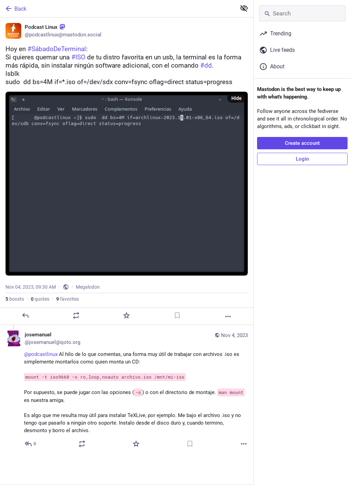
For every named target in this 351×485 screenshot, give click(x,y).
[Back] (117, 8)
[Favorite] (126, 315)
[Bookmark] (177, 315)
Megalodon (88, 287)
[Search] (302, 13)
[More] (228, 316)
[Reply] (25, 315)
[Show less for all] (244, 8)
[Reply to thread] (30, 444)
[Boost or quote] (76, 315)
